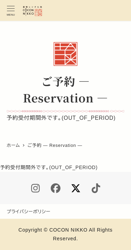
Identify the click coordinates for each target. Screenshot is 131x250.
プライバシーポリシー (28, 211)
